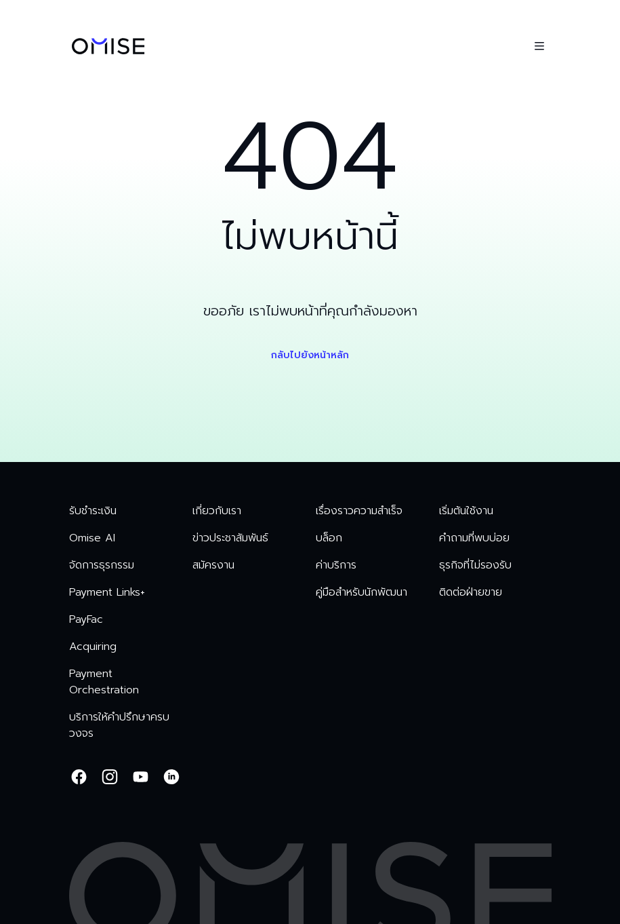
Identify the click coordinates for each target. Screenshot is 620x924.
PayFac (86, 619)
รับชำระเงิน (93, 511)
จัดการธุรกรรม (101, 565)
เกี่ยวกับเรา (216, 511)
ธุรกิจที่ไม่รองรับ (475, 565)
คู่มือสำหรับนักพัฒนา (361, 592)
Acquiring (93, 646)
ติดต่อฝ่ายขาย (470, 592)
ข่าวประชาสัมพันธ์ (230, 538)
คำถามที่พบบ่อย (474, 538)
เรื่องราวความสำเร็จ (359, 511)
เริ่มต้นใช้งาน (466, 511)
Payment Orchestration (104, 682)
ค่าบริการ (336, 565)
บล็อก (329, 538)
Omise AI (92, 538)
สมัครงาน (213, 565)
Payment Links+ (107, 592)
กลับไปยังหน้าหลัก (310, 355)
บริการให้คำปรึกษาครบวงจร (119, 725)
